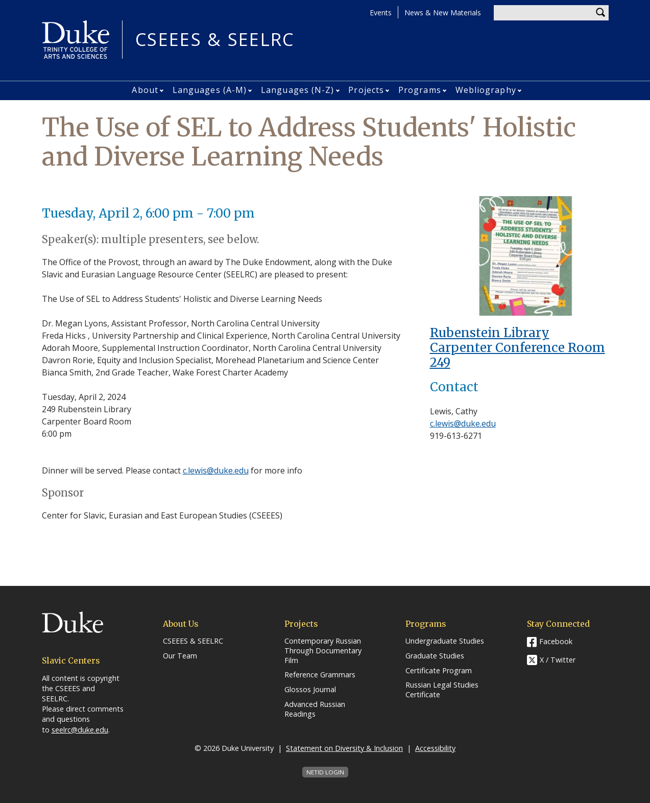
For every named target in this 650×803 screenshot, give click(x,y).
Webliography (485, 90)
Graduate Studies (434, 655)
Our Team (180, 655)
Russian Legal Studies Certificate (441, 689)
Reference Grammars (319, 674)
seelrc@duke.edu (80, 730)
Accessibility (435, 748)
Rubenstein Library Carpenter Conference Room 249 (517, 347)
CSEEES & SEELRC (215, 40)
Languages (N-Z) (297, 90)
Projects (366, 90)
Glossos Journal (310, 689)
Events (381, 12)
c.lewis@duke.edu (216, 470)
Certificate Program (438, 670)
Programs (419, 90)
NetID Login (325, 772)
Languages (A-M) (210, 90)
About (145, 90)
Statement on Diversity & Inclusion (344, 748)
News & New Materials (442, 12)
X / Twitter (557, 660)
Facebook (555, 641)
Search (601, 12)
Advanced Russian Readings (314, 709)
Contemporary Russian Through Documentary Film (323, 650)
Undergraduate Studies (444, 641)
